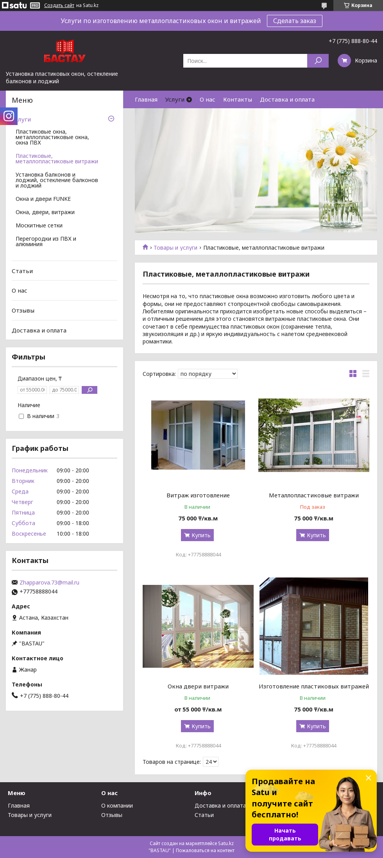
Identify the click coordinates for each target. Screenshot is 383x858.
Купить (201, 535)
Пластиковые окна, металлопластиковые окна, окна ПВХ (52, 137)
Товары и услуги (175, 247)
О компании (117, 805)
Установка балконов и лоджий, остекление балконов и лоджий (57, 180)
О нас (207, 99)
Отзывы (23, 310)
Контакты (237, 99)
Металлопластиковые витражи (314, 495)
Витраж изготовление (198, 495)
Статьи (22, 271)
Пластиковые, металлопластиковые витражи (57, 159)
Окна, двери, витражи (45, 212)
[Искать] (318, 61)
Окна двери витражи (198, 686)
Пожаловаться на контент (205, 850)
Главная (146, 99)
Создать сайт (59, 5)
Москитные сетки (39, 226)
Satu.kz (226, 843)
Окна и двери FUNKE (43, 199)
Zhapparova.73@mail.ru (49, 582)
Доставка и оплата (287, 99)
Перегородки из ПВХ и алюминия (46, 242)
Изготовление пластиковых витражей (314, 686)
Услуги (174, 99)
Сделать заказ (294, 20)
